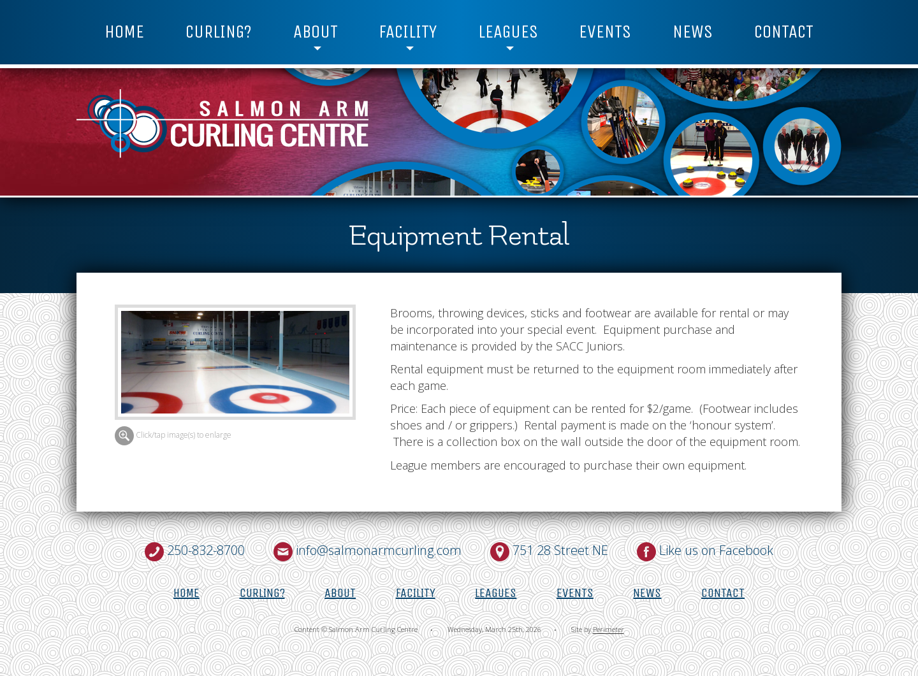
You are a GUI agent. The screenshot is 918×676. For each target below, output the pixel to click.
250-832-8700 (206, 550)
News (693, 32)
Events (605, 32)
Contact (783, 32)
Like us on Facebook (716, 550)
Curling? (219, 32)
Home (124, 32)
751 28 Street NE (560, 550)
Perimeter (608, 630)
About (315, 32)
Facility (408, 32)
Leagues (508, 32)
